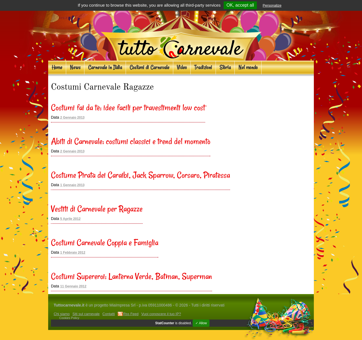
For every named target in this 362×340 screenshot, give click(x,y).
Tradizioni (203, 67)
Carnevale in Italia (105, 67)
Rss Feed (131, 314)
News (75, 67)
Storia (225, 67)
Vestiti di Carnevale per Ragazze (97, 208)
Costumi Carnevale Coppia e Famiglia (104, 242)
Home (57, 67)
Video (182, 67)
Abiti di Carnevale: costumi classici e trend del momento (130, 141)
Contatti (108, 314)
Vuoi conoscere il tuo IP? (161, 314)
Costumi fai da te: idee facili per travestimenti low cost (128, 107)
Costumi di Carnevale (149, 67)
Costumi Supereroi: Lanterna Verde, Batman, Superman (131, 276)
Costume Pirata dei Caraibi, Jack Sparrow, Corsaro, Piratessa (140, 175)
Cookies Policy (69, 318)
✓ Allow (201, 323)
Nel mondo (248, 67)
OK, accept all (240, 5)
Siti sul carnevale (86, 314)
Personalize (272, 5)
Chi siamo (62, 314)
